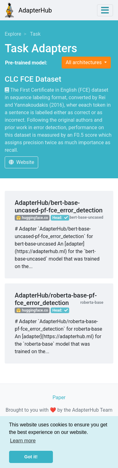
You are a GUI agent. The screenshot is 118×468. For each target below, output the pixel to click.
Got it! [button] (31, 456)
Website (21, 162)
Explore (13, 34)
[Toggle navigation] (105, 10)
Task (35, 34)
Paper (59, 397)
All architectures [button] (84, 62)
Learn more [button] (23, 440)
